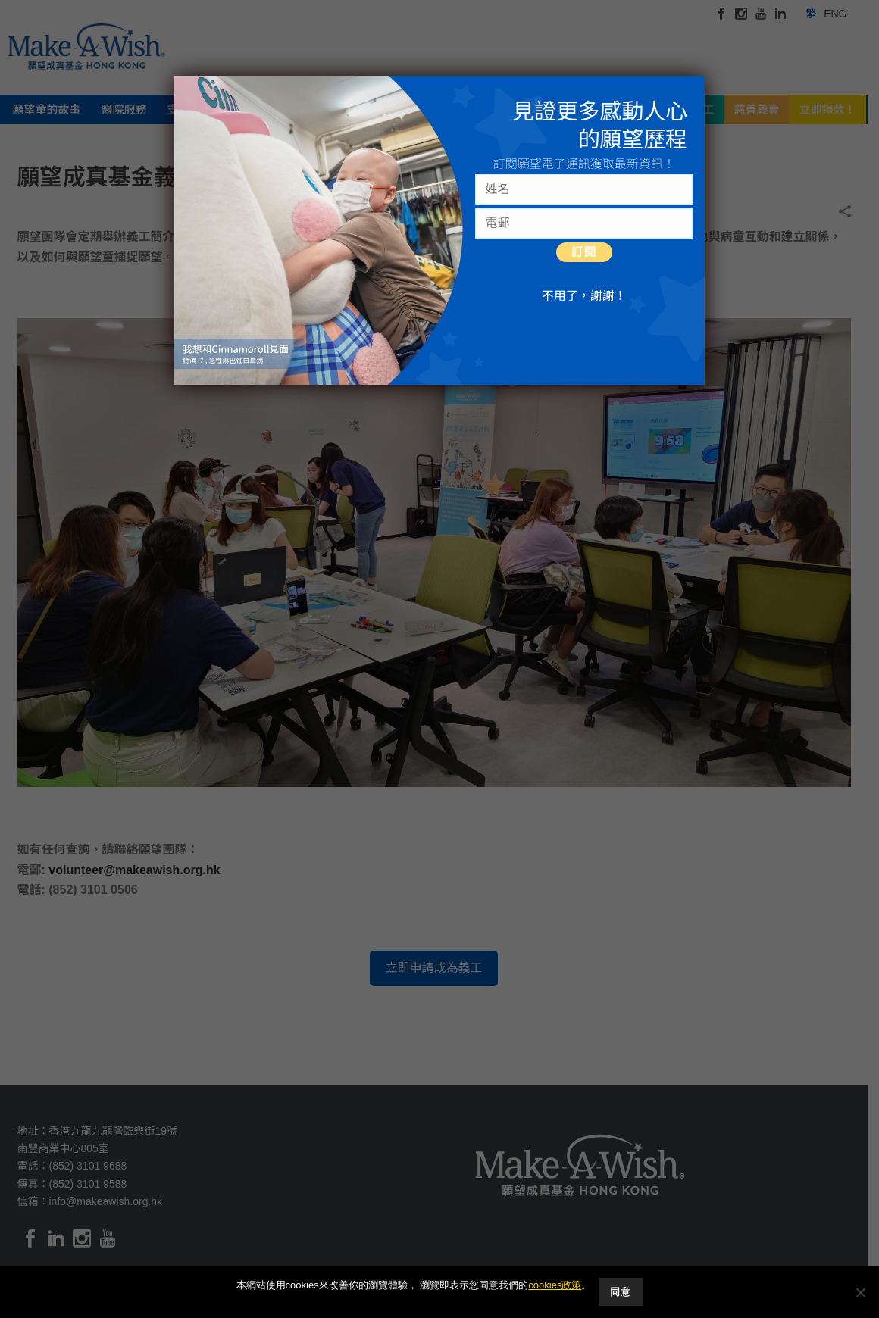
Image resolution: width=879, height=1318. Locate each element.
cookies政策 (554, 1285)
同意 (620, 1292)
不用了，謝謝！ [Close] (584, 295)
